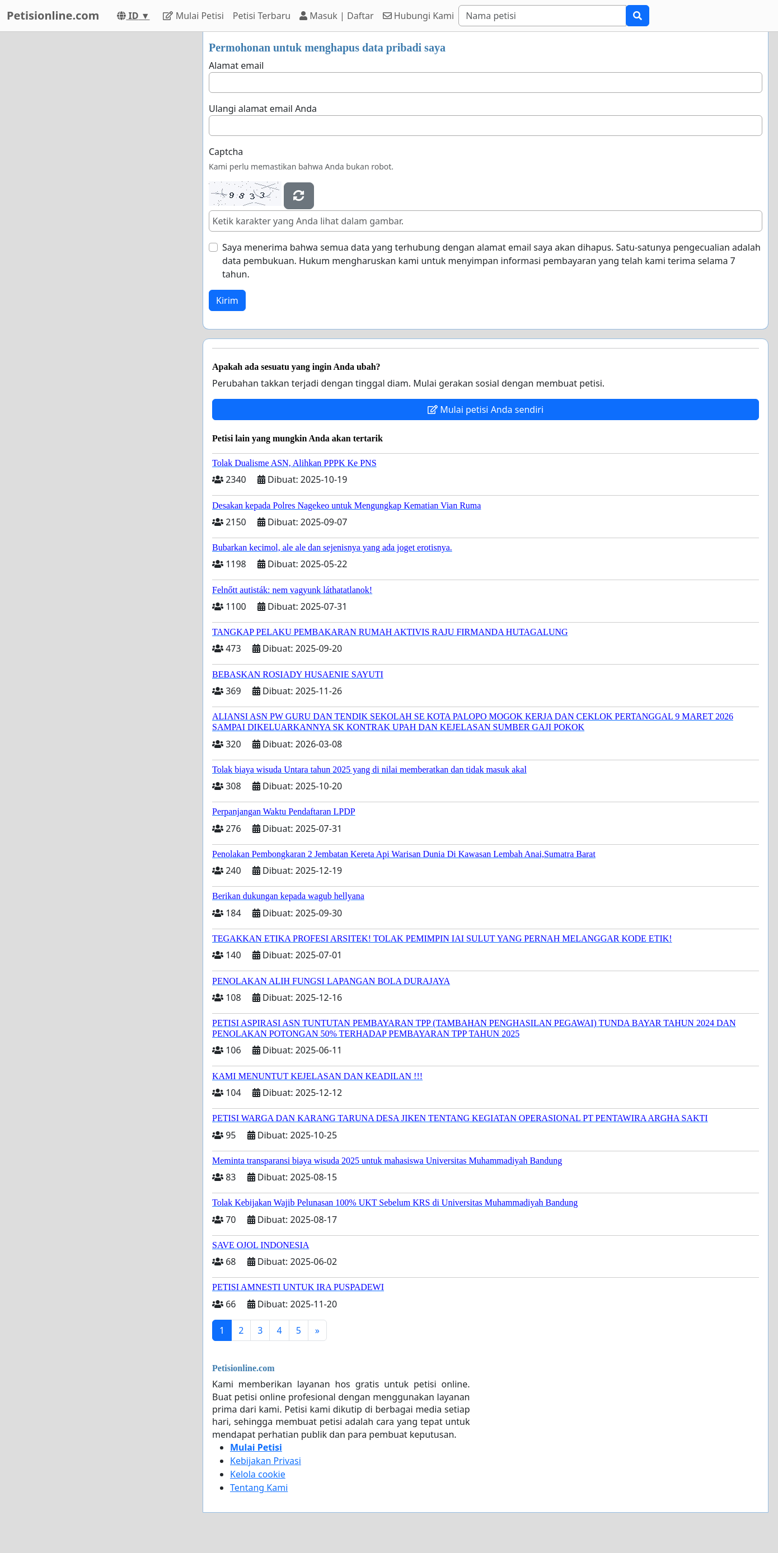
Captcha (226, 151)
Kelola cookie (257, 1474)
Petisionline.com (53, 15)
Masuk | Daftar (336, 16)
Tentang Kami (259, 1487)
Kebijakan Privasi (265, 1461)
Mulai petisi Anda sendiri (485, 409)
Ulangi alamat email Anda (263, 108)
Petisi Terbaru (261, 16)
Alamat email (236, 65)
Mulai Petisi (193, 16)
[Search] (542, 15)
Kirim (227, 300)
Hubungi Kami (418, 16)
